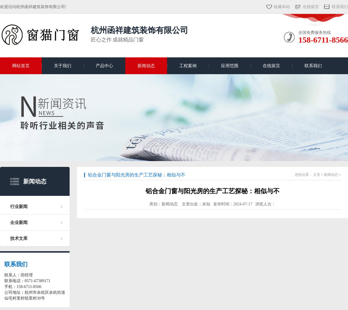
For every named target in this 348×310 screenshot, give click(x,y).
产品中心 (104, 65)
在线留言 (311, 7)
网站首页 (21, 65)
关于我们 (62, 65)
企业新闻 (19, 222)
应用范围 (229, 65)
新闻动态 (146, 65)
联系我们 (340, 7)
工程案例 (188, 65)
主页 (316, 175)
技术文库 (19, 238)
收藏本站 (282, 7)
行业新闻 (19, 206)
